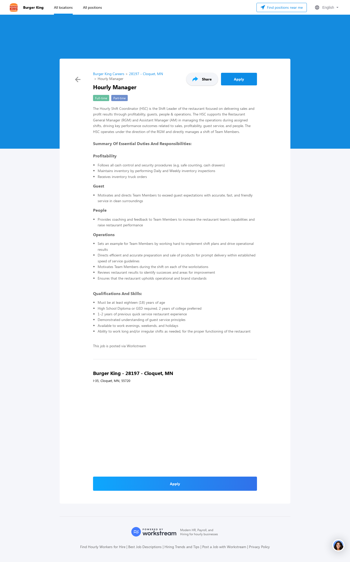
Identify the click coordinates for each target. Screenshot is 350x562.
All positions (92, 7)
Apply (239, 79)
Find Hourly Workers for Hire (102, 546)
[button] (326, 7)
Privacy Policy (259, 546)
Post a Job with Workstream (224, 546)
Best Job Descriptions (145, 546)
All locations (63, 7)
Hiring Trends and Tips (181, 546)
